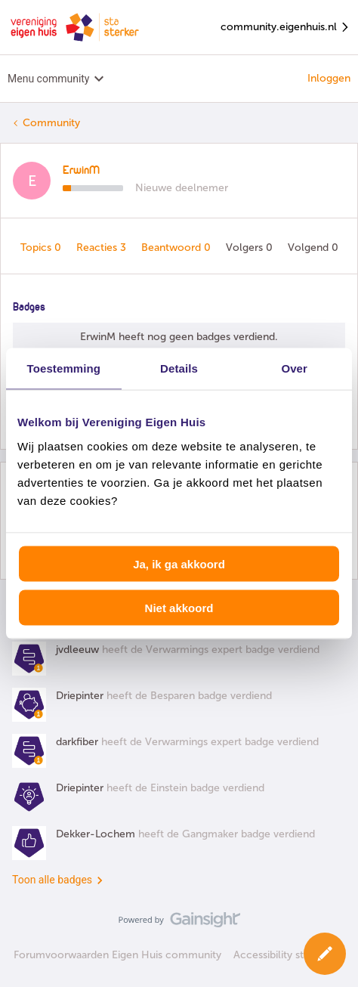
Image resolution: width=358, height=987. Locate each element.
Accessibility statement (288, 954)
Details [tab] (179, 368)
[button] (325, 954)
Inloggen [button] (328, 78)
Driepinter (79, 695)
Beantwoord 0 (177, 247)
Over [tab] (294, 368)
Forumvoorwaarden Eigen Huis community (117, 954)
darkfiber (77, 741)
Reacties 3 (102, 247)
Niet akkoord (179, 608)
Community (51, 122)
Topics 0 (42, 247)
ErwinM (81, 171)
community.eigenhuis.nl (285, 28)
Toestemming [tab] (64, 368)
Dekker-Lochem (95, 834)
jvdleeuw (77, 649)
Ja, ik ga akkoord (179, 563)
